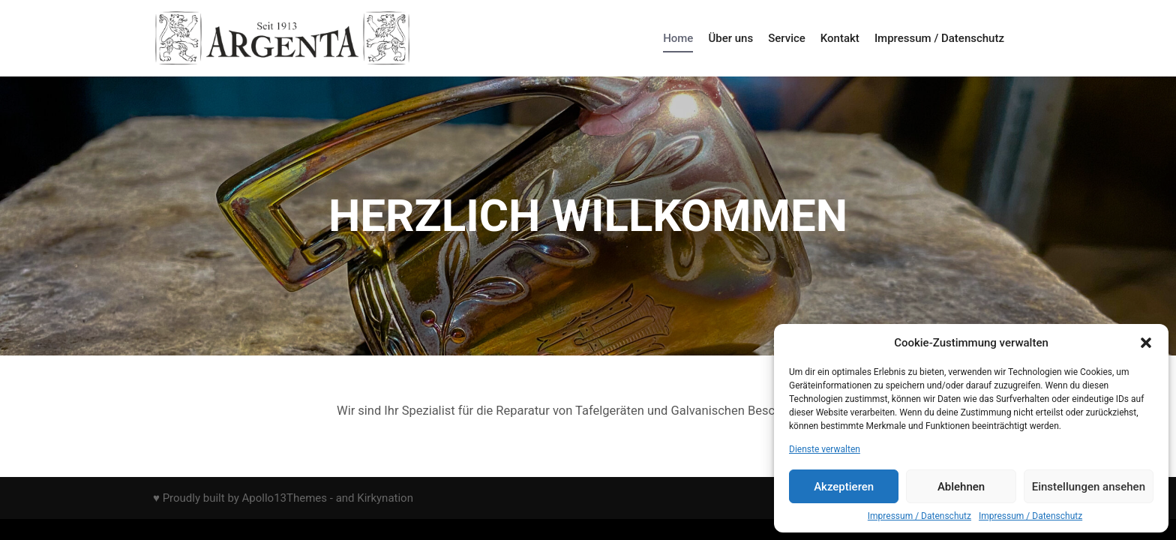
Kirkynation (385, 498)
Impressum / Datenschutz (919, 516)
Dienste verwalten (824, 449)
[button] (1146, 342)
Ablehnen (961, 487)
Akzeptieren (844, 487)
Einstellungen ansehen (1088, 487)
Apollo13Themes (285, 498)
